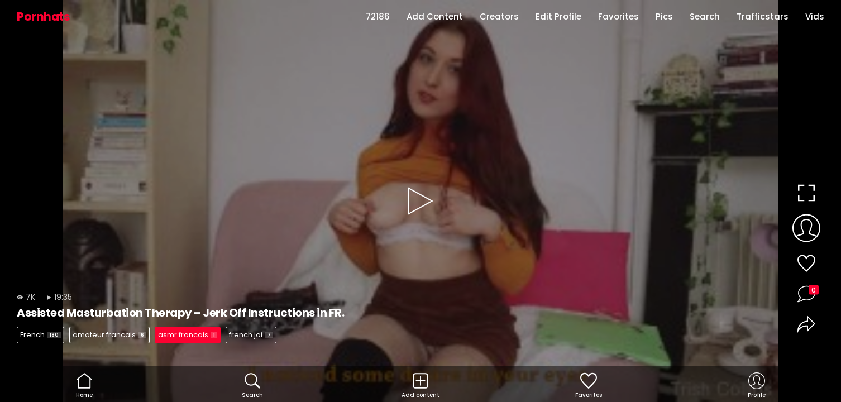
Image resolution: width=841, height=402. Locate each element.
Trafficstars (763, 16)
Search (705, 16)
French (40, 334)
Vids (814, 16)
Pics (664, 16)
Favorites (618, 16)
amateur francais (109, 334)
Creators (499, 16)
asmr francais (187, 334)
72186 (378, 16)
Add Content (435, 16)
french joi (251, 334)
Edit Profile (558, 16)
